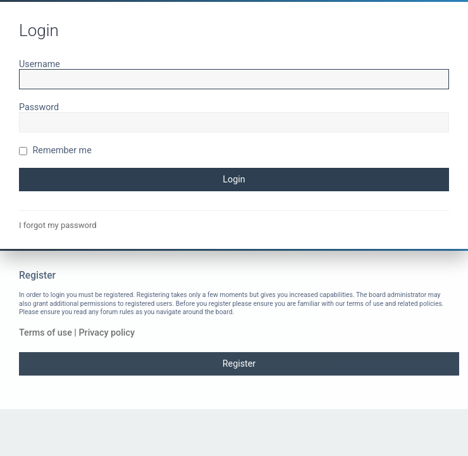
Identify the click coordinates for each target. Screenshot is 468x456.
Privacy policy (106, 332)
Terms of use (45, 332)
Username (39, 64)
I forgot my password (58, 225)
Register (239, 363)
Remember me (55, 150)
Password (39, 107)
